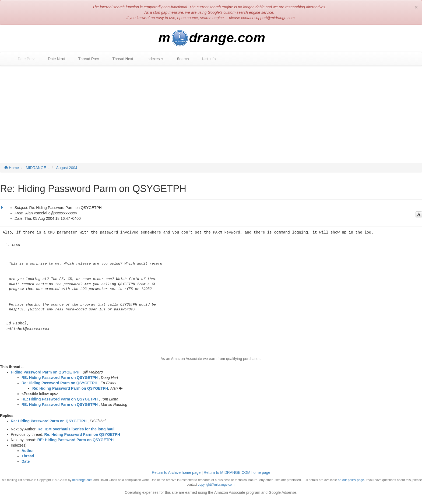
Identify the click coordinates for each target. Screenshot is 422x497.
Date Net (54, 59)
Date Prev (23, 59)
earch (180, 59)
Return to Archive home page (176, 471)
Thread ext (120, 59)
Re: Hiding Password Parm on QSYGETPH (59, 382)
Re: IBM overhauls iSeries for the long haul (76, 428)
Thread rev (86, 59)
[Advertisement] (211, 109)
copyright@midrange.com (216, 484)
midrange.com (82, 479)
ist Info (206, 59)
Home (11, 168)
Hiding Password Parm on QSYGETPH (45, 371)
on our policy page (351, 479)
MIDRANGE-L (38, 168)
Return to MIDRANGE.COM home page (237, 471)
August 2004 (67, 168)
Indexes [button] (152, 59)
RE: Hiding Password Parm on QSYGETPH (60, 377)
